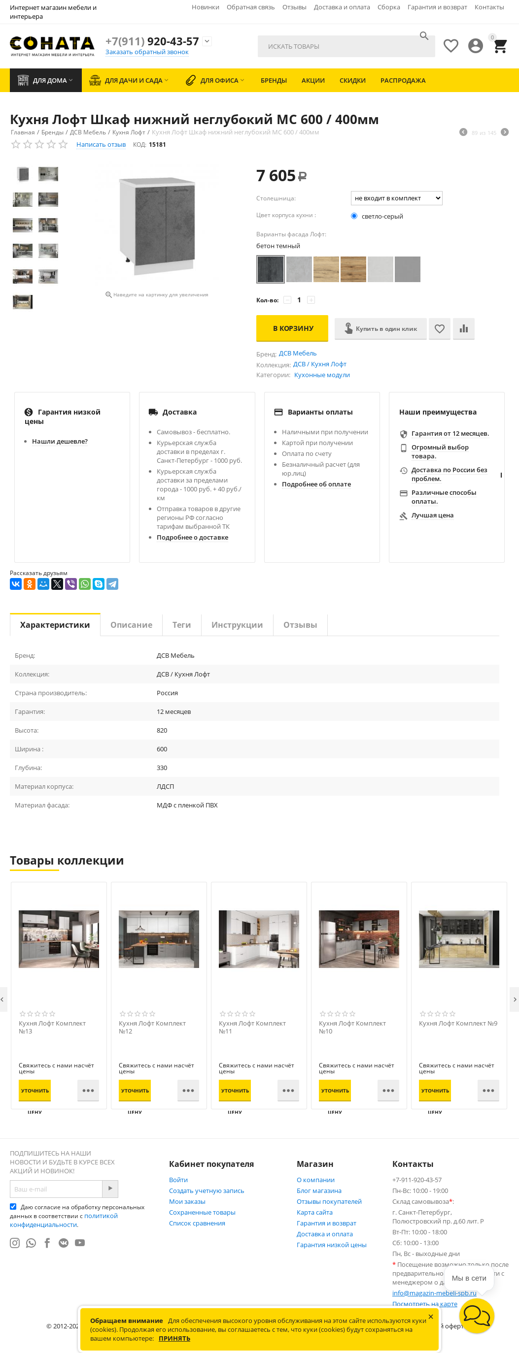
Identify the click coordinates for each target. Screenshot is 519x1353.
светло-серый (378, 216)
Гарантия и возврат (437, 6)
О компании (316, 1179)
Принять (174, 1338)
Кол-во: (267, 300)
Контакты (489, 6)
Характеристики (55, 624)
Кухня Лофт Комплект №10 (352, 1027)
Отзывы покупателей (329, 1201)
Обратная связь (251, 6)
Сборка (389, 6)
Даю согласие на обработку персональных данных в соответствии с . (77, 1216)
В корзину (293, 328)
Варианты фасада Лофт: (291, 234)
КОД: (139, 144)
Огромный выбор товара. (440, 451)
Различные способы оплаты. (444, 497)
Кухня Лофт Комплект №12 (152, 1027)
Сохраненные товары (202, 1212)
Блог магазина (319, 1190)
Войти (178, 1179)
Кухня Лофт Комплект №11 (252, 1027)
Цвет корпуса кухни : (286, 215)
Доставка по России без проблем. (449, 474)
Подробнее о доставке (192, 537)
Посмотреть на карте (424, 1303)
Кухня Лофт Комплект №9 (458, 1023)
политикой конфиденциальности (64, 1220)
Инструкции (237, 624)
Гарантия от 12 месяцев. (450, 433)
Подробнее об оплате (316, 484)
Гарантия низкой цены (332, 1244)
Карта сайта (315, 1212)
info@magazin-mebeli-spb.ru (434, 1293)
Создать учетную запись (206, 1190)
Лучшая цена (433, 515)
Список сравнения (197, 1223)
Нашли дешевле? (60, 441)
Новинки (205, 6)
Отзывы (294, 6)
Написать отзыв (101, 144)
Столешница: (276, 198)
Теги (182, 624)
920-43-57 (152, 40)
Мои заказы (187, 1201)
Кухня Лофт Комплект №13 (52, 1027)
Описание (131, 624)
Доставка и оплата (342, 6)
